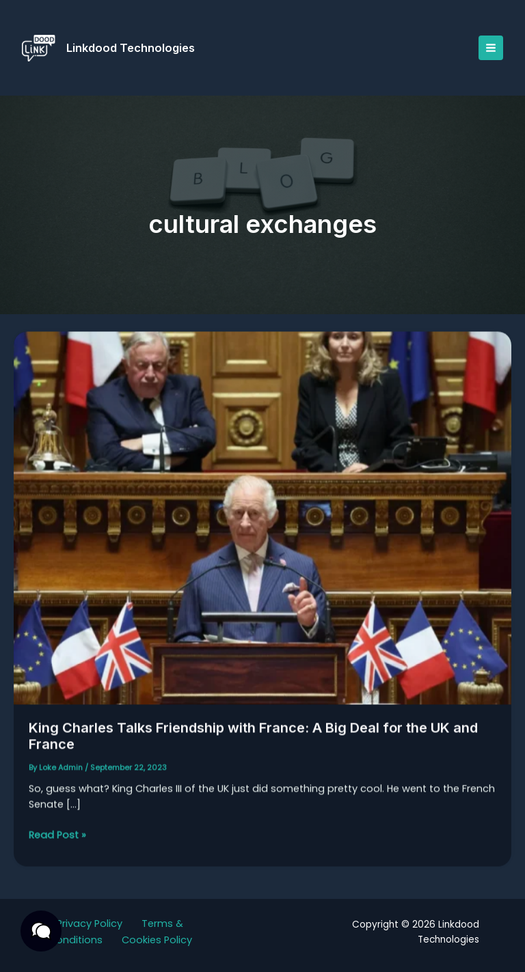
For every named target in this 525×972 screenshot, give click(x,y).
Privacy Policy (89, 923)
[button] (41, 931)
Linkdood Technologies (130, 48)
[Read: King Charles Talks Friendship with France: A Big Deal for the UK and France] (262, 524)
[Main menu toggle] (491, 48)
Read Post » (57, 841)
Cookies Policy (157, 940)
